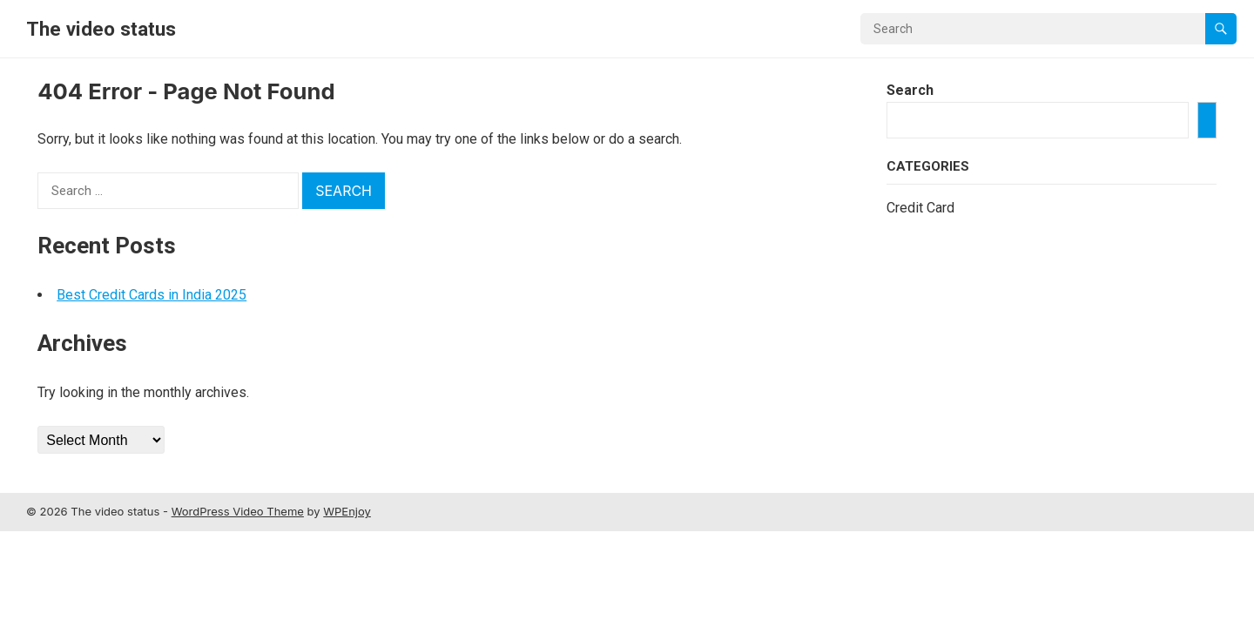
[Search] (1207, 120)
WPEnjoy (347, 511)
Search (910, 90)
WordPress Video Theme (238, 511)
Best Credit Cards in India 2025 (151, 295)
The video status (101, 28)
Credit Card (920, 207)
